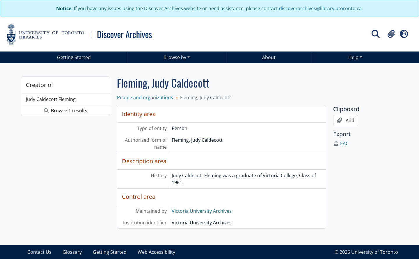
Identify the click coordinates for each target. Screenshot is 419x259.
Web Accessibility (156, 252)
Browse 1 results (65, 110)
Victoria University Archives (202, 211)
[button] (391, 34)
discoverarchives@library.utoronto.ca (320, 8)
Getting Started (74, 57)
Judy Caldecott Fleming (51, 99)
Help (353, 57)
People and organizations (145, 97)
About (269, 57)
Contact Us (39, 252)
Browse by (175, 57)
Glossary (72, 252)
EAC (341, 143)
